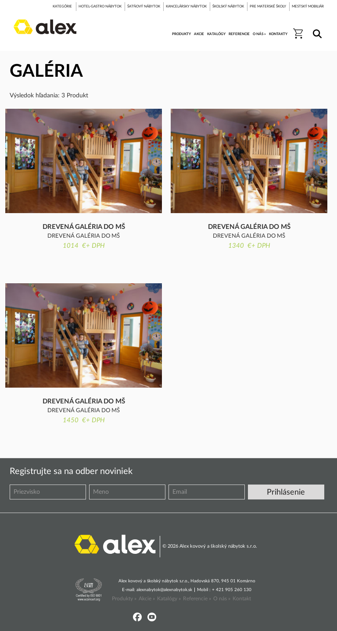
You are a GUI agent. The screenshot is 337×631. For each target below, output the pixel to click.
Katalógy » (169, 598)
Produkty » (124, 598)
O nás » (221, 598)
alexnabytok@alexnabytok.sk (164, 590)
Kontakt (242, 598)
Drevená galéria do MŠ (84, 227)
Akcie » (147, 598)
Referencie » (197, 598)
